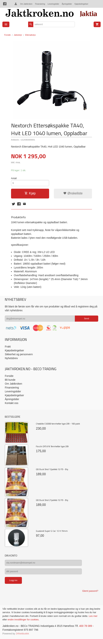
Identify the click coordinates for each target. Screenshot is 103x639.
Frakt (8, 346)
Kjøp (30, 193)
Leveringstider (53, 4)
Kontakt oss (11, 403)
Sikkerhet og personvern (19, 354)
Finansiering (40, 4)
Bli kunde (10, 379)
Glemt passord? (90, 591)
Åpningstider (67, 4)
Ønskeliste (73, 193)
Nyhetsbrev (11, 358)
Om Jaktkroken (26, 4)
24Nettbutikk (22, 633)
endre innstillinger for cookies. (23, 619)
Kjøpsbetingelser (81, 4)
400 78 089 (85, 625)
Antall (14, 178)
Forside (7, 35)
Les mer (93, 616)
